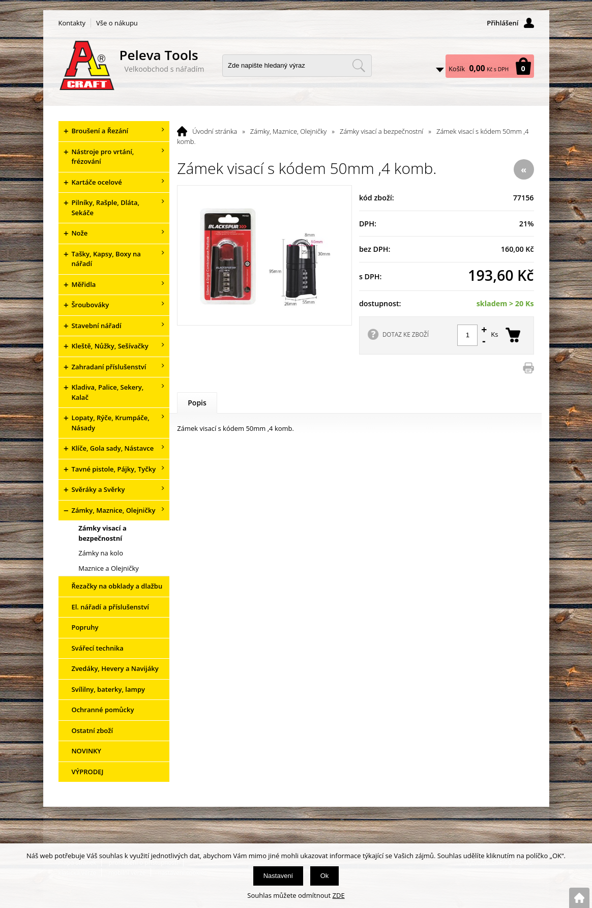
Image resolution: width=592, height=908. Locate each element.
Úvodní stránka (214, 131)
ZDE (339, 895)
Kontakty (72, 22)
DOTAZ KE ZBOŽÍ (405, 334)
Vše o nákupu (117, 22)
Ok (324, 876)
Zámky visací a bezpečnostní (381, 131)
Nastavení (278, 876)
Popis (197, 402)
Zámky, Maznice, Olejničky (288, 131)
